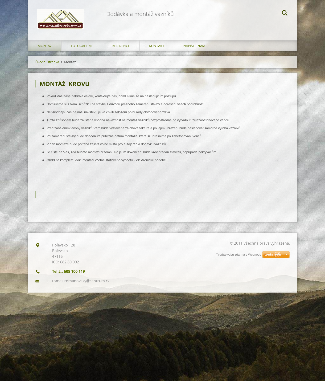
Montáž (45, 47)
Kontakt (156, 47)
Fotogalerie (82, 47)
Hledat (285, 13)
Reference (121, 47)
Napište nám (194, 47)
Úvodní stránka (47, 63)
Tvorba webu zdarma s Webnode (238, 256)
